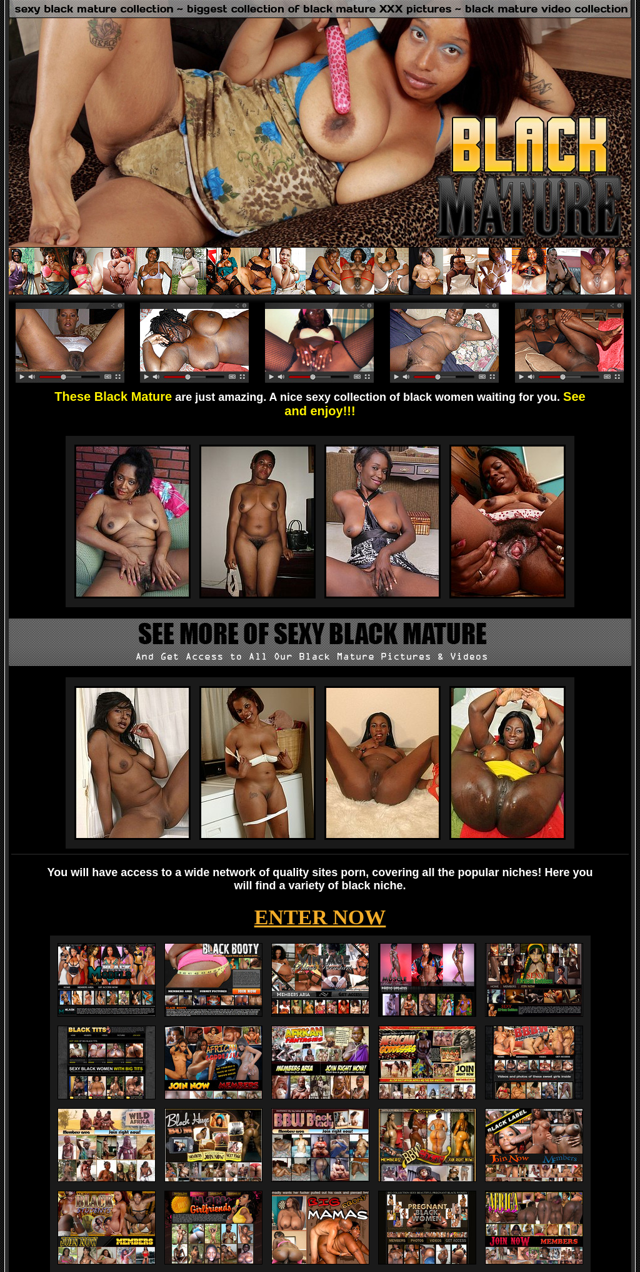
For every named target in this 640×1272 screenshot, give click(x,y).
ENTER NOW (320, 917)
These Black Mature (113, 396)
